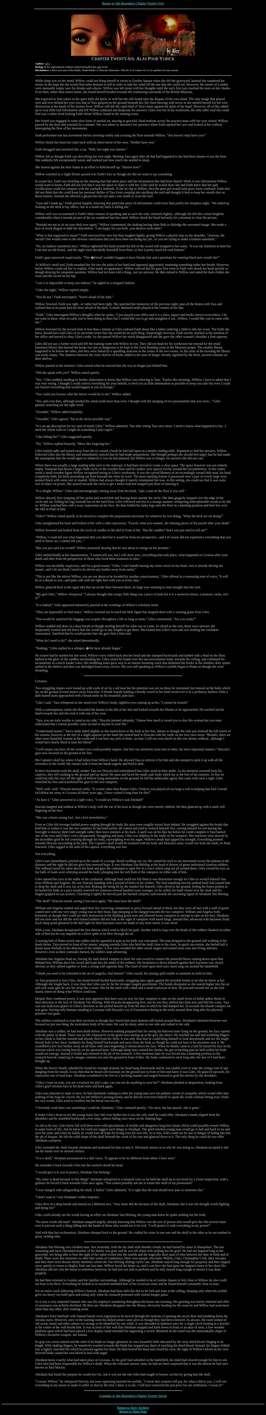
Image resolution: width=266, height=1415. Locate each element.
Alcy (47, 63)
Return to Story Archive (133, 1407)
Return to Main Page (133, 1411)
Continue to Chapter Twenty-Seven (133, 1396)
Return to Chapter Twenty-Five (133, 3)
